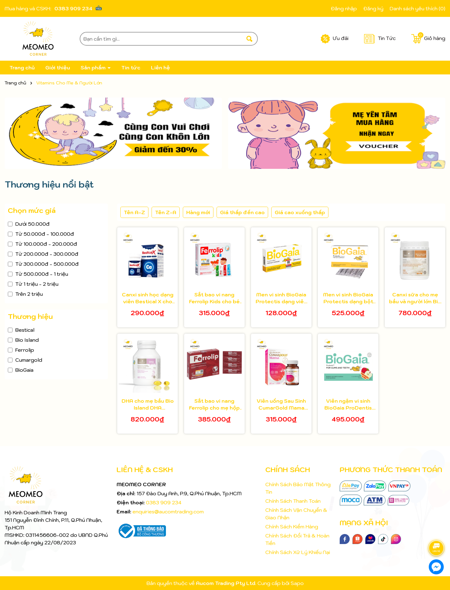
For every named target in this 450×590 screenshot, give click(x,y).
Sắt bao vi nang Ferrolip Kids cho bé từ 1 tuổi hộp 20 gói (214, 298)
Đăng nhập (344, 8)
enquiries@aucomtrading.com (168, 511)
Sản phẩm (94, 67)
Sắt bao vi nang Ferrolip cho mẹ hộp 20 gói (214, 404)
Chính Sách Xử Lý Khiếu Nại (297, 552)
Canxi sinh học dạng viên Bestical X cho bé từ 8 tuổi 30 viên (147, 298)
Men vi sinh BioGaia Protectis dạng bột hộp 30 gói (348, 298)
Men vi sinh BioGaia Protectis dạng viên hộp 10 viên (281, 298)
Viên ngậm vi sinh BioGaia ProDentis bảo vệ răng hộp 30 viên (348, 404)
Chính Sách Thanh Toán (293, 501)
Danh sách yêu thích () (417, 8)
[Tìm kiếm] (249, 39)
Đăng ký (373, 8)
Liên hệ (160, 67)
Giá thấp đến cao (242, 212)
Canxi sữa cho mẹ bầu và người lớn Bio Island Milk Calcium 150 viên (415, 298)
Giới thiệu (57, 67)
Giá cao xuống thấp (300, 212)
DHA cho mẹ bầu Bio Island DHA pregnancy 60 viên (148, 404)
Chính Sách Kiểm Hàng (291, 526)
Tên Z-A (165, 212)
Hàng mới (198, 212)
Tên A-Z (134, 212)
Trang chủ (22, 67)
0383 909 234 (73, 8)
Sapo (297, 583)
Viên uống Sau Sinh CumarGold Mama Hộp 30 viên (281, 404)
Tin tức (130, 67)
